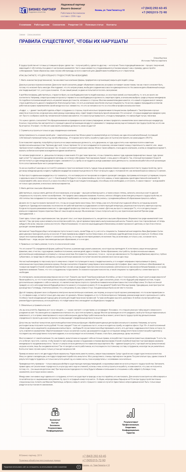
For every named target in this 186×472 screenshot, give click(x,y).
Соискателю (59, 25)
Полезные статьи (94, 25)
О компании (25, 25)
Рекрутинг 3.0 (75, 25)
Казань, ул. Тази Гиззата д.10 (109, 10)
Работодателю (41, 25)
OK (79, 467)
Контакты (111, 25)
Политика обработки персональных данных (40, 460)
